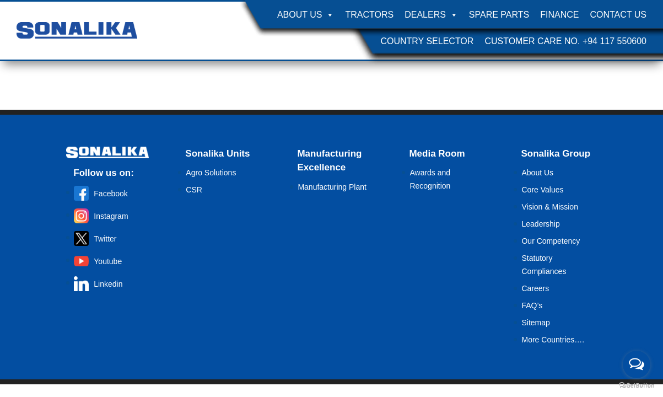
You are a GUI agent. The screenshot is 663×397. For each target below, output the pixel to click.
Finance (559, 14)
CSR (194, 189)
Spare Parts (499, 14)
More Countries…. (552, 339)
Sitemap (535, 322)
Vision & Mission (549, 206)
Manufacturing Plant (332, 187)
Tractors (369, 14)
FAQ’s (531, 305)
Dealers (431, 15)
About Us (306, 15)
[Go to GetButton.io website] (636, 385)
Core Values (542, 189)
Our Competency (550, 241)
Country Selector (426, 41)
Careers (535, 288)
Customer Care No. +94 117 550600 (565, 41)
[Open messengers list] (636, 364)
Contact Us (618, 14)
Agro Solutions (211, 172)
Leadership (540, 223)
